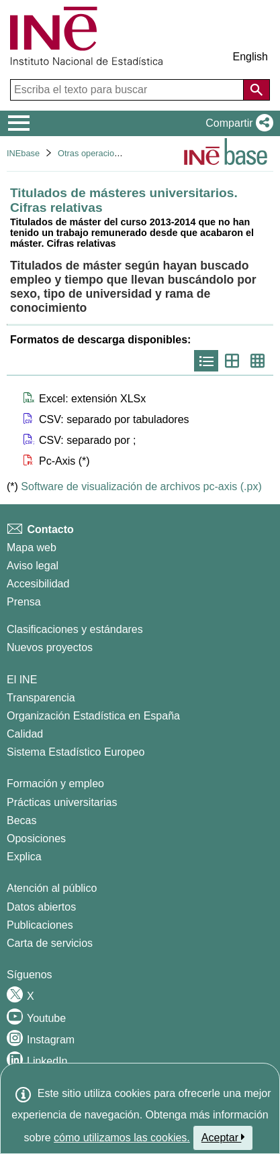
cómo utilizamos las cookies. (122, 1137)
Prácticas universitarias (62, 802)
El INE (22, 679)
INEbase (23, 153)
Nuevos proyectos (50, 647)
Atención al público (52, 888)
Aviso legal (32, 565)
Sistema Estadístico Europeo (75, 752)
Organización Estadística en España (93, 716)
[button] (236, 123)
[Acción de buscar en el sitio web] (256, 90)
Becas (21, 820)
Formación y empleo (55, 783)
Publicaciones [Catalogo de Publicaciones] (40, 925)
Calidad (25, 734)
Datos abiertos (41, 907)
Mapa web (31, 547)
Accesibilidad (38, 583)
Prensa (24, 602)
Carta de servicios (50, 943)
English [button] (250, 56)
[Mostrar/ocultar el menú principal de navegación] (19, 123)
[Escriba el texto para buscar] (128, 90)
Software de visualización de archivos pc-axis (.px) (141, 486)
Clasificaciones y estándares (75, 629)
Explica (24, 856)
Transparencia (41, 697)
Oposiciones (36, 838)
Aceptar (223, 1137)
